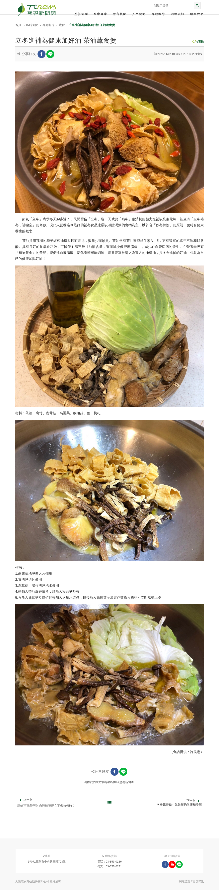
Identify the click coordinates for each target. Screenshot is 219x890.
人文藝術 (139, 14)
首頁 (18, 25)
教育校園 (120, 14)
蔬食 (62, 25)
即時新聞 (32, 25)
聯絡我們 (197, 14)
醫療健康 (100, 14)
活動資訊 (178, 14)
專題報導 (158, 14)
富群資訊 (198, 881)
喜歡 (198, 41)
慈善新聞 (81, 14)
